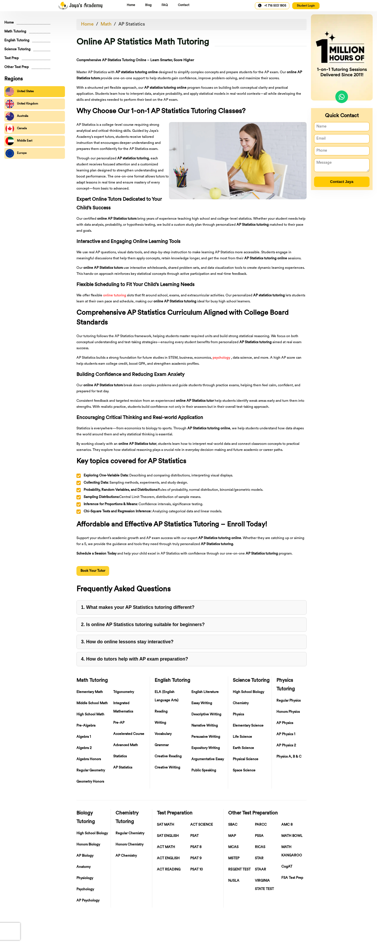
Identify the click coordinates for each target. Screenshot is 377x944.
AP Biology (84, 856)
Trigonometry (123, 692)
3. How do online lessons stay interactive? (127, 641)
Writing (160, 723)
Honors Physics (288, 712)
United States (19, 91)
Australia (16, 116)
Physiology (84, 878)
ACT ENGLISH (168, 858)
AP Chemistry (126, 856)
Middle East (18, 141)
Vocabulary (163, 734)
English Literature (205, 692)
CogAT (286, 866)
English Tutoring (16, 40)
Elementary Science (248, 725)
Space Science (244, 770)
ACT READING (168, 869)
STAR (259, 858)
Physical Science (245, 759)
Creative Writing (167, 767)
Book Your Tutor (92, 571)
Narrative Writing (204, 725)
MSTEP (233, 858)
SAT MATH (165, 825)
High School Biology (248, 692)
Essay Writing (201, 703)
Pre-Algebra (85, 725)
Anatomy (83, 867)
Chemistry (241, 703)
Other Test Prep (16, 67)
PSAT (194, 836)
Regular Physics (288, 700)
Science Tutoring (17, 49)
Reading (161, 711)
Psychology (85, 889)
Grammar (162, 745)
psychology (221, 358)
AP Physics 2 (286, 745)
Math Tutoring (15, 31)
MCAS (233, 847)
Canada (16, 128)
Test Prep (11, 58)
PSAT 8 (195, 847)
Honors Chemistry (129, 844)
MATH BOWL (292, 836)
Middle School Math (92, 703)
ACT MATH (166, 847)
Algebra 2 (84, 748)
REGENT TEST (239, 869)
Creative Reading (168, 756)
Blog (148, 5)
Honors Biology (88, 844)
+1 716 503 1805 (272, 5)
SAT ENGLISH (168, 836)
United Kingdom (21, 104)
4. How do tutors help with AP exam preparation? (134, 659)
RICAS (260, 847)
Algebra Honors (88, 759)
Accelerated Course (128, 734)
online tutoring (114, 295)
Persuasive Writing (205, 737)
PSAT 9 (195, 858)
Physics (238, 714)
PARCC (261, 825)
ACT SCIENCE (201, 825)
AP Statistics (131, 24)
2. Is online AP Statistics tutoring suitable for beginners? (143, 624)
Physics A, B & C (288, 756)
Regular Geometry (90, 770)
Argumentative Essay (207, 759)
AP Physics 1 (285, 734)
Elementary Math (89, 692)
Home (131, 5)
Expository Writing (205, 748)
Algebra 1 (83, 737)
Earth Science (243, 748)
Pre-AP (118, 723)
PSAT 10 (196, 869)
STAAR (260, 869)
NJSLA (233, 881)
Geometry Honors (90, 781)
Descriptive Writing (206, 714)
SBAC (232, 825)
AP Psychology (87, 900)
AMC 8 (287, 825)
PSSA (259, 836)
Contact (183, 5)
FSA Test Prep (292, 878)
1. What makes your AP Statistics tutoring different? (138, 607)
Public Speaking (203, 770)
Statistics (120, 756)
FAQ (164, 5)
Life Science (242, 737)
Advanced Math (125, 745)
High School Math (90, 714)
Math (106, 24)
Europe (15, 153)
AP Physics (284, 723)
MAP (232, 836)
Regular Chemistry (130, 833)
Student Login (306, 5)
